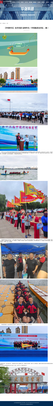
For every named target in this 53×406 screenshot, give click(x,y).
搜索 (51, 2)
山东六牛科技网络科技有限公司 (28, 404)
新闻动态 (34, 2)
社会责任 (39, 2)
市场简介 (22, 2)
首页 (0, 23)
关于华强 (18, 2)
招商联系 (47, 2)
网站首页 (13, 2)
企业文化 (26, 2)
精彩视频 (30, 2)
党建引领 (43, 2)
